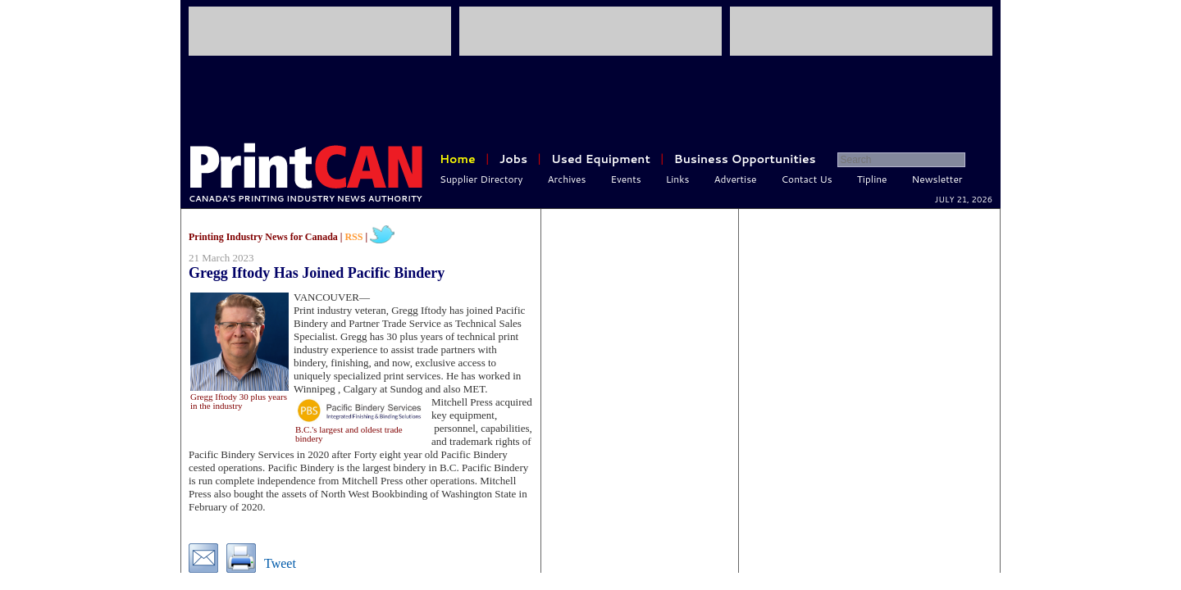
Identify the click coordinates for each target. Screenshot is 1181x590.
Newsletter (937, 179)
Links (678, 179)
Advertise (735, 179)
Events (625, 179)
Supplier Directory (481, 179)
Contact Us (807, 179)
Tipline (872, 179)
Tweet (280, 563)
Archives (567, 179)
